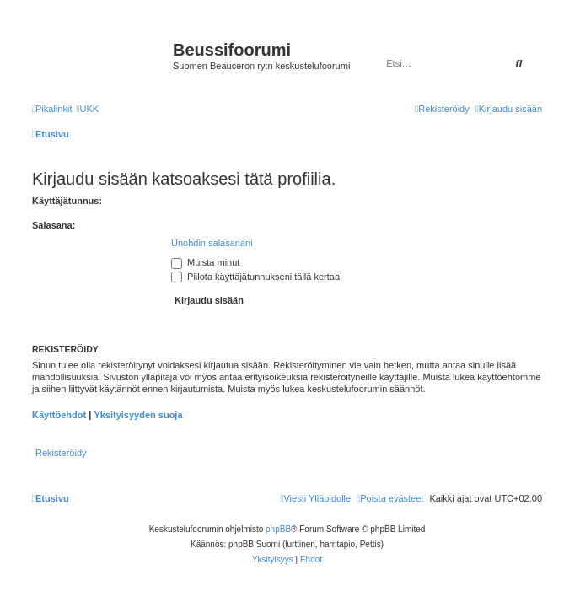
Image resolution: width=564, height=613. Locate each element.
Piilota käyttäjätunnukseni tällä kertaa (255, 277)
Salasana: (53, 225)
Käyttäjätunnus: (67, 201)
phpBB (278, 529)
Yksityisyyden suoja (138, 415)
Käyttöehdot (59, 415)
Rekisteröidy (61, 453)
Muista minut (205, 262)
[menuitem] (87, 109)
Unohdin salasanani (212, 243)
